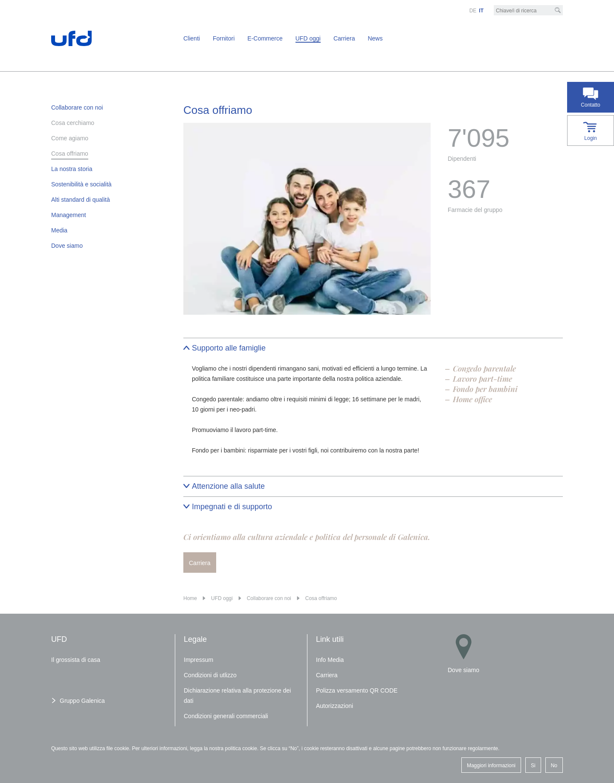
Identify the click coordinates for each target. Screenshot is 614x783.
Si (533, 765)
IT (481, 11)
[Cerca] (558, 10)
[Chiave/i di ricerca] (528, 11)
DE (473, 11)
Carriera (200, 563)
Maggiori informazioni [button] (491, 765)
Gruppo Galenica (82, 700)
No (554, 765)
